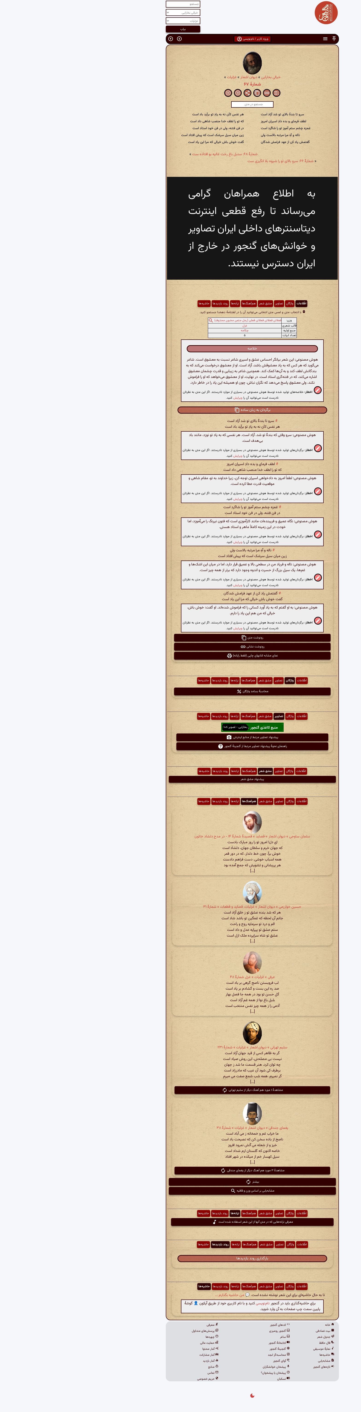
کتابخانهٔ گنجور (207, 1343)
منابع (141, 1367)
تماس (141, 1373)
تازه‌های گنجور (251, 1367)
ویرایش (166, 397)
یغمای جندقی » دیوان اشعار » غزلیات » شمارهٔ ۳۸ (180, 1128)
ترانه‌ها (163, 303)
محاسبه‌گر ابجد (207, 1355)
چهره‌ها (140, 1337)
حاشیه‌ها (132, 303)
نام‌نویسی (191, 1303)
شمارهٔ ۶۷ (180, 84)
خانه (257, 1325)
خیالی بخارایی (199, 77)
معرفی (141, 1325)
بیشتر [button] (180, 1182)
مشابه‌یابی (254, 1361)
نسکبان (211, 1379)
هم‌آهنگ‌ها (177, 303)
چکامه (173, 330)
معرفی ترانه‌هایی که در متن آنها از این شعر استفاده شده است (180, 1222)
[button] (262, 38)
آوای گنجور (209, 1361)
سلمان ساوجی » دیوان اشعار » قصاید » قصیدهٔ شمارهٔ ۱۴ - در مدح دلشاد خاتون (180, 836)
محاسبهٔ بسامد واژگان (181, 691)
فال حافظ (254, 1343)
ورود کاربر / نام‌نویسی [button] (180, 39)
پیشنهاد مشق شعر (180, 779)
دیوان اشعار (177, 77)
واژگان (217, 303)
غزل (173, 325)
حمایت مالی (137, 1343)
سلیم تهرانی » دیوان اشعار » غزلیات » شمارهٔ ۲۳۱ (180, 1047)
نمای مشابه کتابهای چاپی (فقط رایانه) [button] (180, 656)
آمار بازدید (139, 1361)
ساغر (213, 1337)
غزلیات (160, 77)
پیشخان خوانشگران (204, 1367)
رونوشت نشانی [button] (181, 647)
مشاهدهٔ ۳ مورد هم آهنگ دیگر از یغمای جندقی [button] (180, 1170)
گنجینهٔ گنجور (208, 1349)
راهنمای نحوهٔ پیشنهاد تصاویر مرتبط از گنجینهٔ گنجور (180, 746)
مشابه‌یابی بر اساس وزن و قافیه (181, 1191)
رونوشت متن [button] (180, 638)
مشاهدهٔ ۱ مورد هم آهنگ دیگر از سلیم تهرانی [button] (180, 1090)
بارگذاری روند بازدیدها (180, 1258)
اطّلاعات (229, 303)
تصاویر (207, 303)
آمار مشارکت (137, 1355)
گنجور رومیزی (207, 1331)
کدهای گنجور (208, 1325)
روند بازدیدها (148, 303)
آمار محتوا (139, 1349)
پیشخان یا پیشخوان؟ (203, 1373)
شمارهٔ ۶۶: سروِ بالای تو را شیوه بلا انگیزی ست (209, 161)
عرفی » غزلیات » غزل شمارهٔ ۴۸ (180, 977)
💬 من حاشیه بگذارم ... (160, 1295)
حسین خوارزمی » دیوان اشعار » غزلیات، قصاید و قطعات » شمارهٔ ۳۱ (180, 907)
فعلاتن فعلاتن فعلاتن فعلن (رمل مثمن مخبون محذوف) (176, 320)
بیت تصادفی (253, 1331)
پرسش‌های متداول (133, 1331)
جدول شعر (253, 1337)
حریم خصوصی (136, 1379)
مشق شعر (193, 303)
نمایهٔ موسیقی (251, 1349)
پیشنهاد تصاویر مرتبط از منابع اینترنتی (180, 737)
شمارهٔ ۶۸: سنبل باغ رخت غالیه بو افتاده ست (153, 154)
